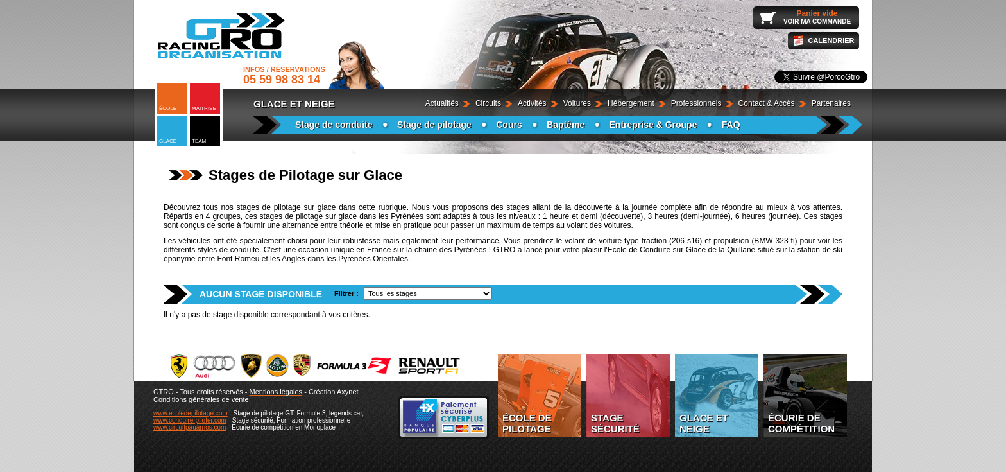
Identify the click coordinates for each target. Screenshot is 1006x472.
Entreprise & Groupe (653, 124)
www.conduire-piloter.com (189, 420)
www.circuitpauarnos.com (189, 427)
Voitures (577, 103)
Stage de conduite (334, 124)
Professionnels (696, 103)
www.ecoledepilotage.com (190, 413)
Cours (509, 124)
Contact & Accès (766, 103)
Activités (532, 103)
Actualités (442, 103)
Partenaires (831, 103)
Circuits (488, 103)
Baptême (565, 124)
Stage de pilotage (434, 124)
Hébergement (631, 103)
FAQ (731, 124)
